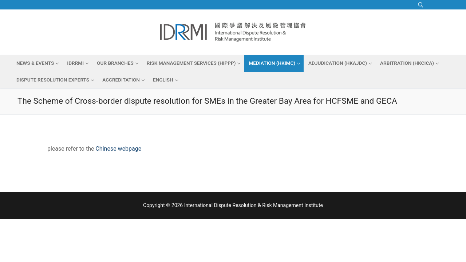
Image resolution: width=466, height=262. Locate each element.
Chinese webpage (118, 148)
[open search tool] (420, 5)
